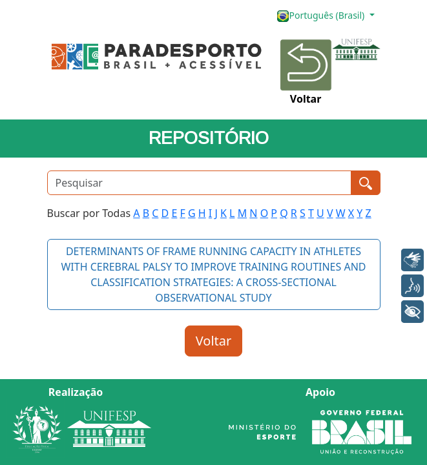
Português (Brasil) (321, 16)
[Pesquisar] (199, 182)
